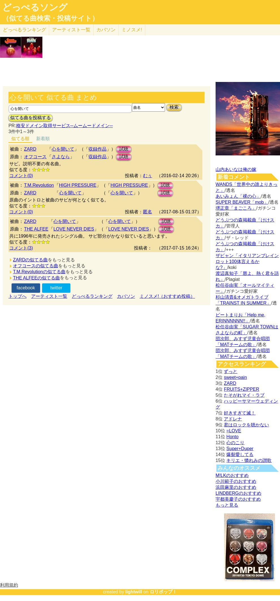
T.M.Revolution (39, 185)
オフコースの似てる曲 (35, 265)
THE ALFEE (36, 229)
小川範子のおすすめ (236, 481)
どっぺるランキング (92, 296)
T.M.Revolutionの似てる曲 (39, 271)
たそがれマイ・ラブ (244, 395)
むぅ (147, 175)
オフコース (35, 156)
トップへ (17, 296)
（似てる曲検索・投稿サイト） (50, 18)
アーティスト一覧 (49, 296)
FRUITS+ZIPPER (241, 389)
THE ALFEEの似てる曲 (36, 277)
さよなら (61, 156)
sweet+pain (235, 377)
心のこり (235, 442)
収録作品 (97, 149)
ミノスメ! (131, 29)
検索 (174, 107)
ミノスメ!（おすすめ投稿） (167, 296)
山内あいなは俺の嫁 (236, 169)
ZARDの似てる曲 (30, 259)
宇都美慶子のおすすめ (238, 499)
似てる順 (20, 138)
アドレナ (233, 418)
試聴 (123, 149)
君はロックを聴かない (246, 424)
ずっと (230, 371)
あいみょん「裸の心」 (238, 196)
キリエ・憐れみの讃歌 (249, 460)
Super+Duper (239, 448)
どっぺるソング (35, 7)
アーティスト (71, 29)
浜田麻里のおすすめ (236, 487)
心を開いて (63, 149)
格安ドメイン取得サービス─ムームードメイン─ (64, 125)
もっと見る (227, 505)
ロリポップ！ (163, 591)
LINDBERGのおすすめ (238, 493)
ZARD (30, 149)
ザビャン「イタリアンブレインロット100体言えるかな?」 (247, 261)
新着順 (43, 138)
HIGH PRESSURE (77, 185)
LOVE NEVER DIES (73, 229)
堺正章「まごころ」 (236, 208)
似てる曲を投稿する (30, 117)
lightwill (133, 591)
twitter (56, 287)
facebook (26, 287)
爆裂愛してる (239, 454)
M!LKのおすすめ (232, 475)
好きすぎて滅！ (239, 413)
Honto (232, 436)
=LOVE (233, 430)
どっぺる (24, 29)
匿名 (147, 211)
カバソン (106, 29)
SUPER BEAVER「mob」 (242, 202)
